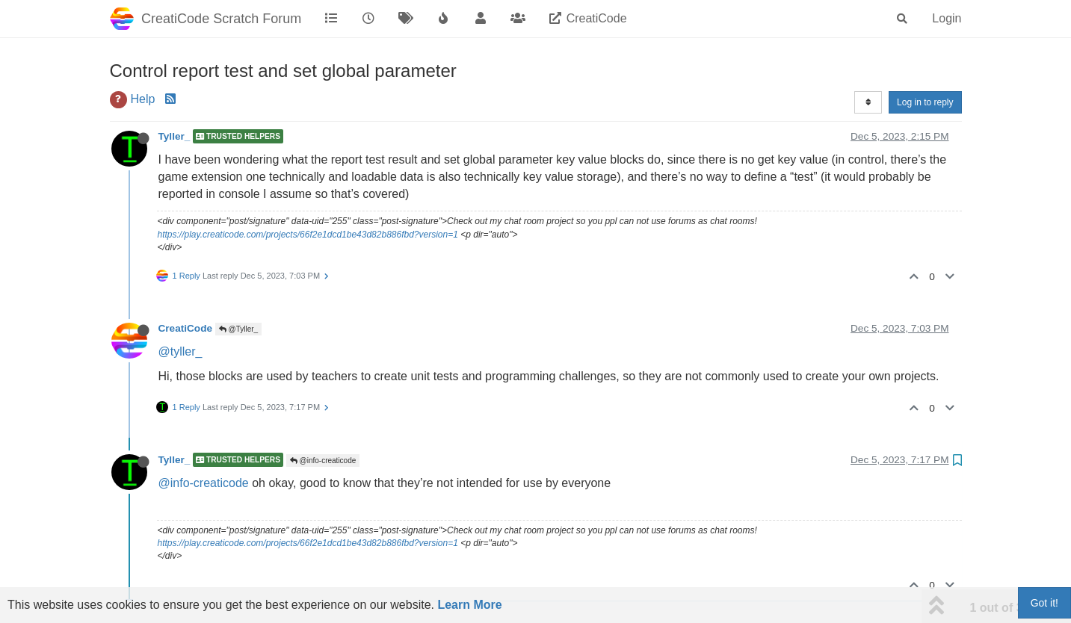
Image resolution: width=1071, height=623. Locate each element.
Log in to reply (925, 102)
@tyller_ (180, 351)
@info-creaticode (323, 460)
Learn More (469, 604)
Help (143, 99)
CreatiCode (185, 328)
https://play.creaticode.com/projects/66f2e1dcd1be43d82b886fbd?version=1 (308, 234)
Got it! (1044, 603)
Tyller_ (174, 136)
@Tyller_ (238, 329)
